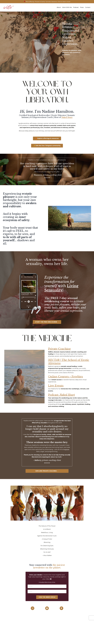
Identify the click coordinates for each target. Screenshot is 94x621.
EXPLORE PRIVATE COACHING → (47, 473)
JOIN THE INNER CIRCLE (47, 599)
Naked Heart (67, 117)
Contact (87, 7)
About (59, 7)
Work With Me (67, 7)
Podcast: (62, 397)
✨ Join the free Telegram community (47, 148)
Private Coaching (60, 351)
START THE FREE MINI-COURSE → (47, 324)
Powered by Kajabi (86, 618)
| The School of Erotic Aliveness (69, 363)
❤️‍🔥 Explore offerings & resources (47, 140)
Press (82, 7)
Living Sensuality (61, 290)
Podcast (76, 7)
